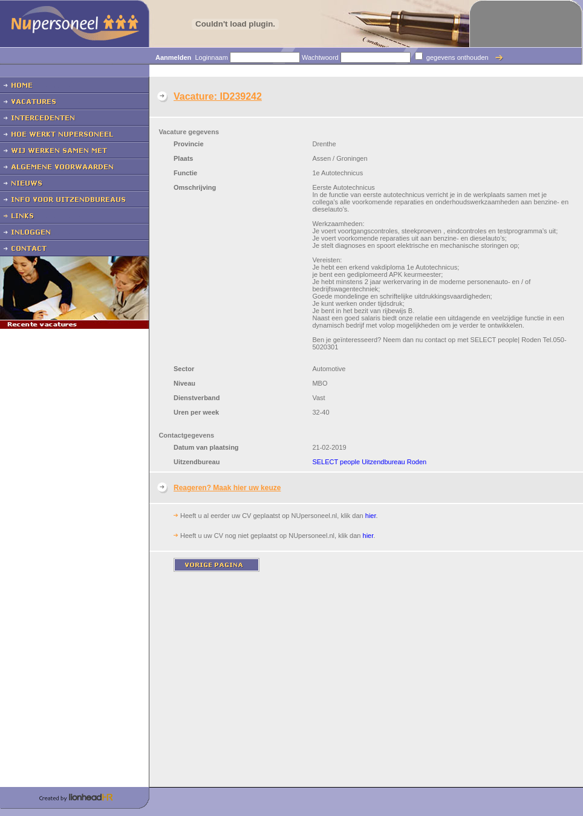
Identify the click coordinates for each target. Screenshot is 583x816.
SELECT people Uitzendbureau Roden (369, 461)
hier (370, 515)
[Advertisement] (74, 454)
